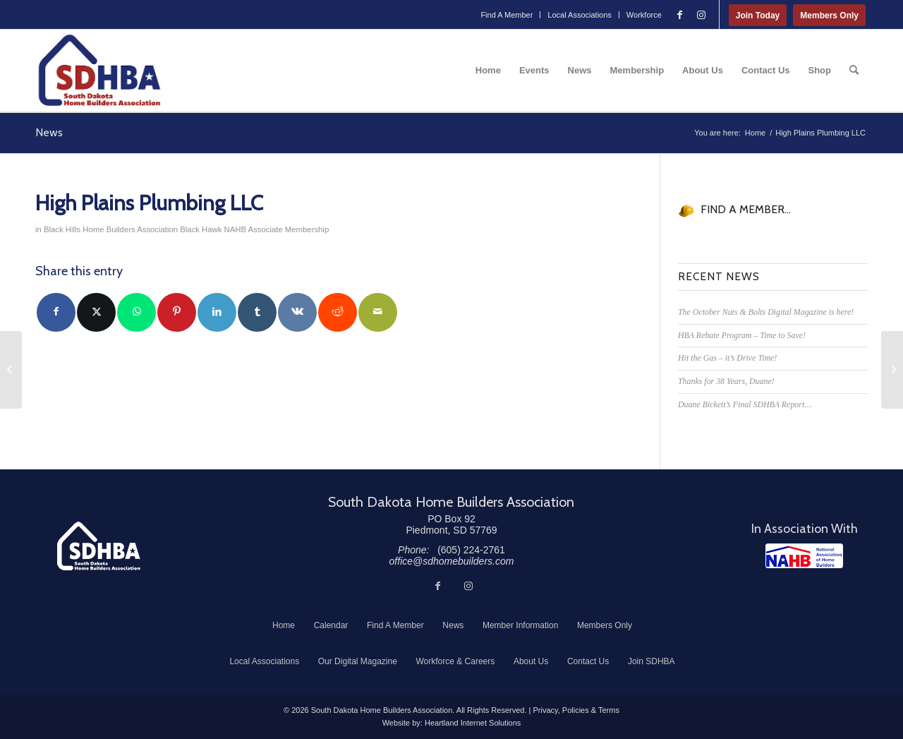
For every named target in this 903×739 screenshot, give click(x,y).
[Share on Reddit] (337, 312)
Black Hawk (201, 229)
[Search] (854, 71)
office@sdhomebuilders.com (451, 561)
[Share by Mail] (377, 312)
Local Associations (579, 15)
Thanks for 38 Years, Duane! (726, 381)
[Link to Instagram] (701, 14)
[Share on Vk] (297, 312)
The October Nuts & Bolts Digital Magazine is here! (766, 312)
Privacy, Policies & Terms (576, 710)
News (49, 132)
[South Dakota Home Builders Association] (99, 71)
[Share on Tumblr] (257, 312)
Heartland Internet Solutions (473, 723)
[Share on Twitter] (96, 312)
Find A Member (506, 15)
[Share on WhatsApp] (136, 312)
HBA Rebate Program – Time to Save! (742, 335)
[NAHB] (804, 555)
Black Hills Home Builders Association (111, 229)
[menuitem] (506, 14)
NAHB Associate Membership (276, 229)
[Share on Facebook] (56, 312)
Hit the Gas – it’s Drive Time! (727, 358)
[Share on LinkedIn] (217, 312)
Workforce (644, 15)
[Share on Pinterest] (176, 312)
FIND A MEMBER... (746, 209)
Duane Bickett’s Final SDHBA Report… (745, 404)
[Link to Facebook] (680, 14)
